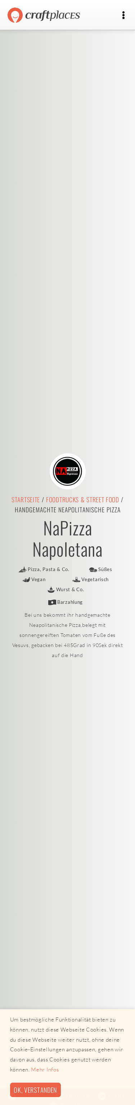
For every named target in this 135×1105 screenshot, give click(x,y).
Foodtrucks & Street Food (82, 499)
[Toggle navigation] (123, 15)
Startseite (26, 499)
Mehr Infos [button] (45, 1069)
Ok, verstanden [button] (35, 1090)
